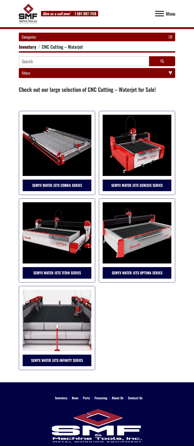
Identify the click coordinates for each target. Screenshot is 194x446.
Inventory (61, 397)
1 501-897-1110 (85, 13)
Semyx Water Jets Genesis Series (137, 185)
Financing (101, 397)
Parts (86, 397)
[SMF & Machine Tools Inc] (97, 425)
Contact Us (135, 397)
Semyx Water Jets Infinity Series (57, 360)
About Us (118, 397)
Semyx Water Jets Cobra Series (57, 185)
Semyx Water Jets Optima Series (137, 272)
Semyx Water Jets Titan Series (57, 272)
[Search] (84, 61)
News (75, 397)
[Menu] (159, 13)
